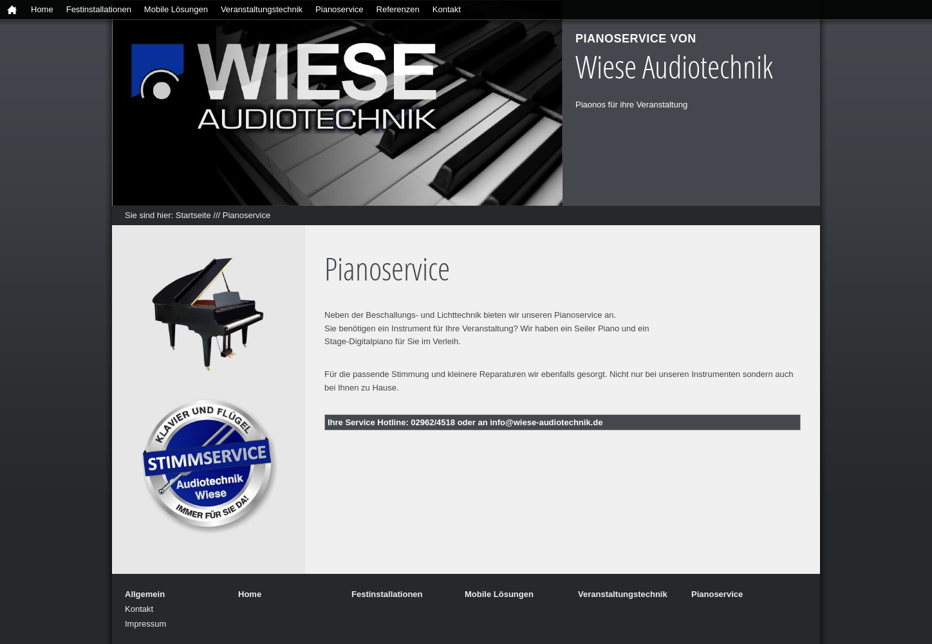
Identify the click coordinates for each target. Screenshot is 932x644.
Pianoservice (339, 9)
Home (42, 9)
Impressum (145, 624)
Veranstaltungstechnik (262, 9)
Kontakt (447, 9)
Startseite (193, 215)
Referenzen (398, 9)
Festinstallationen (98, 9)
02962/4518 (433, 422)
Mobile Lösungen (176, 9)
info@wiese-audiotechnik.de (546, 422)
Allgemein (145, 594)
